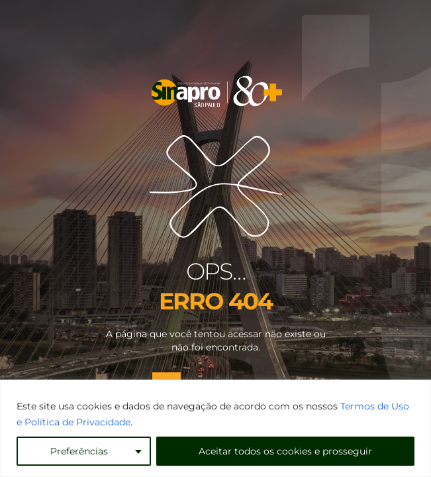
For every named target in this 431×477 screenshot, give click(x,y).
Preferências (79, 451)
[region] (215, 428)
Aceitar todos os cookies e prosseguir (285, 451)
